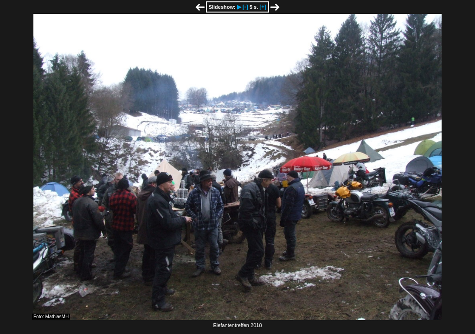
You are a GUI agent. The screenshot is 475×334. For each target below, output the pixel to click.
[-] (245, 7)
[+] (262, 7)
